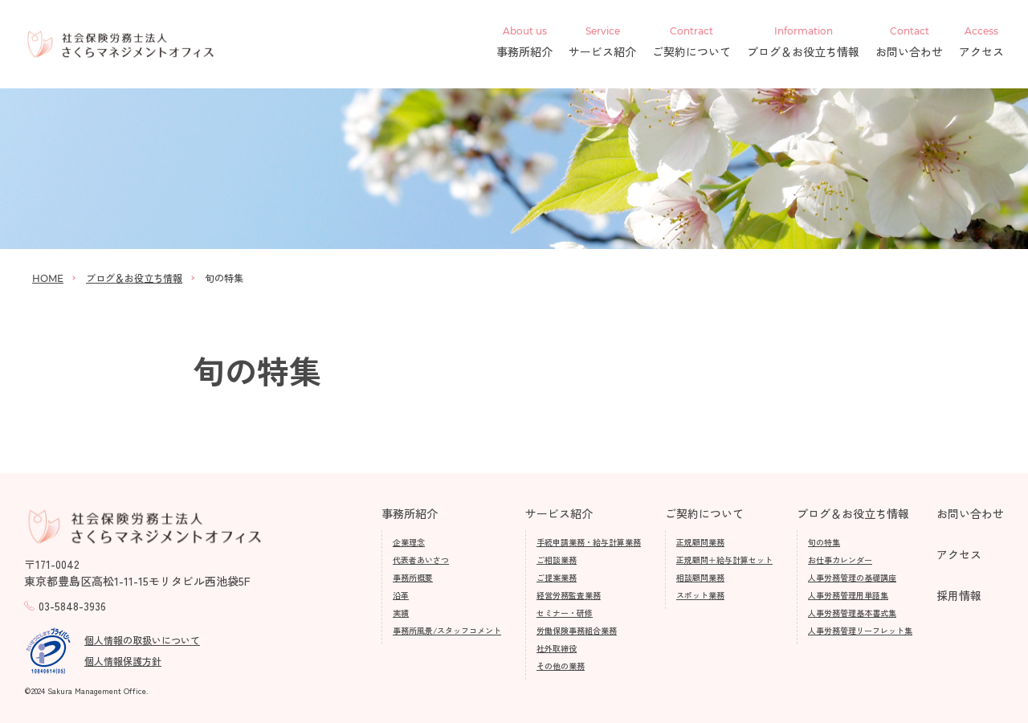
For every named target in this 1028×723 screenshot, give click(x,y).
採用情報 (958, 595)
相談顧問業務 (700, 577)
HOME (47, 278)
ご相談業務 (556, 559)
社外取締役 (556, 648)
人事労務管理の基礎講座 (852, 577)
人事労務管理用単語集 (848, 595)
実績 (401, 613)
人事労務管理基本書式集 (852, 613)
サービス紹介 (602, 43)
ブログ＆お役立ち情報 (803, 43)
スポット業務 (700, 595)
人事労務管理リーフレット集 (860, 630)
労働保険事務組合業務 (576, 630)
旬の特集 (824, 542)
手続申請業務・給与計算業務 (588, 542)
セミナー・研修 (564, 613)
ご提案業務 (556, 577)
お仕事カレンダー (840, 559)
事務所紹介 (524, 43)
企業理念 (409, 542)
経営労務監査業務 (568, 595)
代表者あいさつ (421, 559)
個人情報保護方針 (122, 661)
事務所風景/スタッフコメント (447, 630)
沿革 (401, 595)
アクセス (981, 43)
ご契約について (691, 43)
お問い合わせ (909, 43)
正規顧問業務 (700, 542)
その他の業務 (560, 666)
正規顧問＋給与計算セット (724, 559)
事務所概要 (413, 577)
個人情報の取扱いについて (142, 640)
